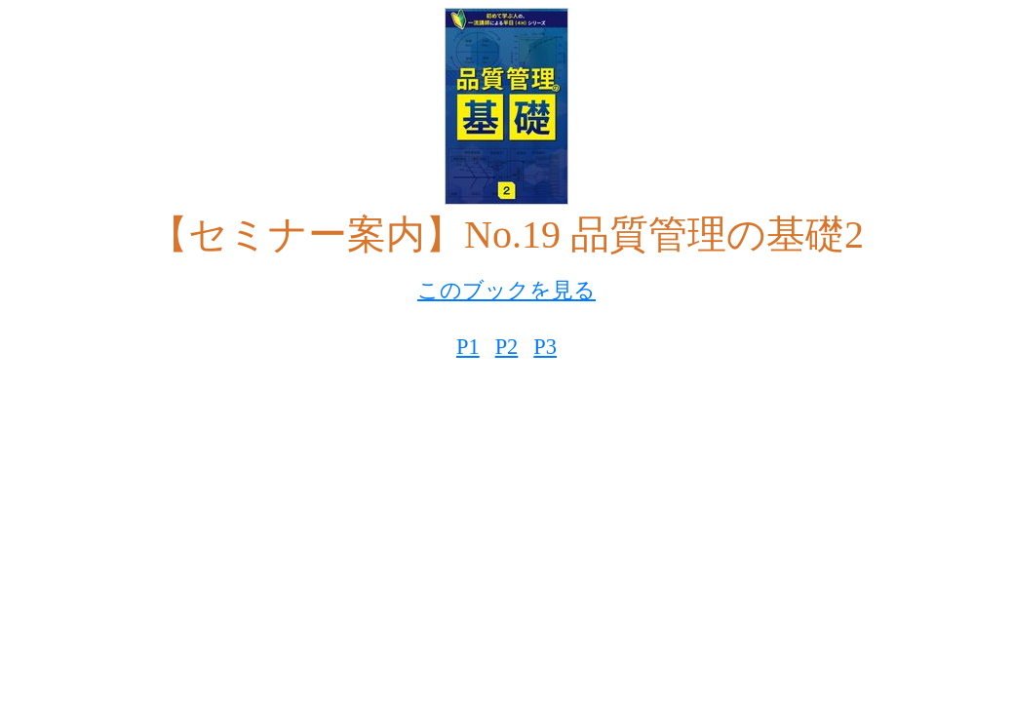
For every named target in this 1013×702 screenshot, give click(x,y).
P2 (507, 346)
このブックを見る (506, 290)
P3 (545, 346)
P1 (468, 346)
